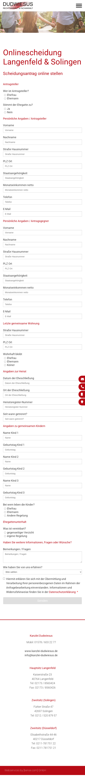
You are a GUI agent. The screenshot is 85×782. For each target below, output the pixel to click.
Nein (10, 112)
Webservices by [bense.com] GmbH (25, 770)
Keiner (11, 365)
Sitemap (23, 778)
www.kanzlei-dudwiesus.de (41, 651)
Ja (8, 108)
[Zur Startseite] (18, 8)
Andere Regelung (17, 515)
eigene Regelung (17, 536)
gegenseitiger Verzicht (20, 532)
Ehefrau (11, 94)
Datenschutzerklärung (62, 592)
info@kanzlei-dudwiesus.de (41, 655)
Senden (42, 600)
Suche (33, 778)
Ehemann (12, 98)
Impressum (45, 778)
